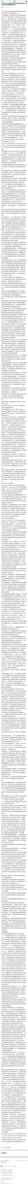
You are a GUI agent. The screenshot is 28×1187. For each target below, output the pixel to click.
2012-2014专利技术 (7, 1147)
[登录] (26, 1)
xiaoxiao (5, 7)
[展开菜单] (2, 1)
